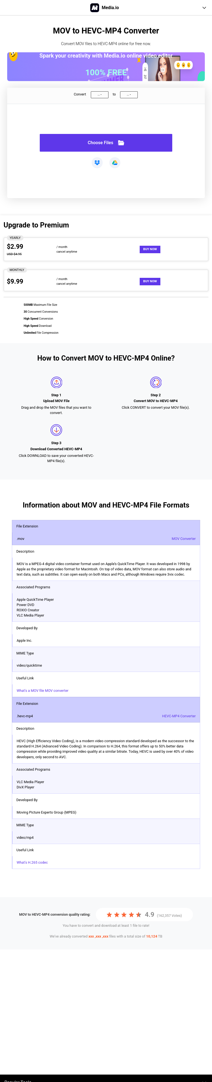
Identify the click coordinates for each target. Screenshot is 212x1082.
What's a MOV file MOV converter (42, 690)
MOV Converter (184, 539)
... (98, 94)
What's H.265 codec (32, 862)
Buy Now (150, 249)
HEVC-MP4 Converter (179, 716)
